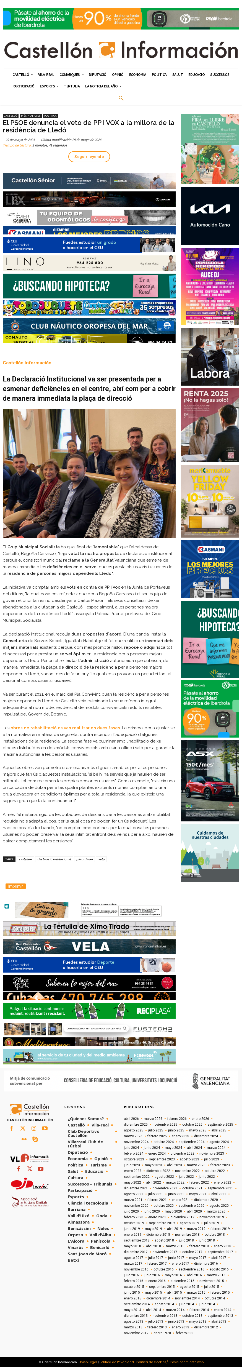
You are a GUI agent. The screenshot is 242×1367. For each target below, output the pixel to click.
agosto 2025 (133, 1130)
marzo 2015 (196, 1292)
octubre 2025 (192, 1124)
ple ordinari (84, 859)
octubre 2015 (134, 1286)
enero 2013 (180, 1327)
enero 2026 (200, 1118)
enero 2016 (157, 1281)
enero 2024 (157, 1153)
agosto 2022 (164, 1176)
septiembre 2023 (162, 1159)
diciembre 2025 (136, 1124)
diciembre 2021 (136, 1188)
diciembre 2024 (206, 1136)
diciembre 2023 (182, 1153)
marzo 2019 (196, 1228)
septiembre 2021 (220, 1188)
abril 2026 (131, 1118)
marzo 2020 (216, 1211)
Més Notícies (31, 116)
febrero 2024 (133, 1153)
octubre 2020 (163, 1205)
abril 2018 (153, 1246)
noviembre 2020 (136, 1205)
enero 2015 (132, 1298)
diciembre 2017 (136, 1252)
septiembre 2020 (191, 1205)
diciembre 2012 (206, 1327)
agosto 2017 (133, 1257)
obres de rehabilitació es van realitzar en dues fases (65, 727)
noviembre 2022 (187, 1171)
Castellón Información (27, 362)
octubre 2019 (134, 1223)
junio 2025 (176, 1130)
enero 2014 (222, 1310)
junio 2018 (207, 1240)
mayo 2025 (197, 1130)
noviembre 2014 (187, 1298)
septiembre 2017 (220, 1252)
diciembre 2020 (206, 1200)
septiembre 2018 (137, 1240)
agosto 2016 (219, 1269)
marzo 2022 (175, 1182)
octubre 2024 (163, 1142)
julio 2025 (155, 1130)
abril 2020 (194, 1211)
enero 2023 (132, 1171)
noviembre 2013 (165, 1315)
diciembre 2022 (158, 1171)
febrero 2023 (220, 1165)
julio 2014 (186, 1304)
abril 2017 (218, 1257)
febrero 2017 (157, 1263)
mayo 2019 (153, 1228)
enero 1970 (162, 1333)
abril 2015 (174, 1292)
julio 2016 (131, 1275)
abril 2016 (194, 1275)
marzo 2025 (133, 1136)
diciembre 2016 (206, 1263)
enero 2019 (132, 1234)
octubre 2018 (215, 1234)
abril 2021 (218, 1194)
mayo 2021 (197, 1194)
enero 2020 (157, 1217)
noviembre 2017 (165, 1252)
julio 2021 (155, 1194)
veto (101, 859)
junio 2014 (207, 1304)
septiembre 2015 (162, 1286)
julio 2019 (211, 1223)
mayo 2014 (132, 1310)
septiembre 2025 (220, 1124)
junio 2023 (132, 1165)
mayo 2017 (197, 1257)
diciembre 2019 (182, 1217)
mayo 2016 (173, 1275)
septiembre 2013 (220, 1315)
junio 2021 (176, 1194)
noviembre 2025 (165, 1124)
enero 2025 (180, 1136)
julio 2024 (131, 1147)
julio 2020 (131, 1211)
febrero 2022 (199, 1182)
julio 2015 (211, 1286)
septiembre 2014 (137, 1304)
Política (50, 116)
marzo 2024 (216, 1147)
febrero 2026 (177, 1118)
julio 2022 (186, 1176)
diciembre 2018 (158, 1234)
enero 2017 (180, 1263)
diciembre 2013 (136, 1315)
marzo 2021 (133, 1200)
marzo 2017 (133, 1263)
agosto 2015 (189, 1286)
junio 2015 (132, 1292)
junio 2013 (176, 1321)
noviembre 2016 (136, 1269)
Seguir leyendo (89, 156)
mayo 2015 (153, 1292)
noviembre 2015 (211, 1281)
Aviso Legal (88, 1362)
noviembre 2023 (211, 1153)
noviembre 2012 (136, 1333)
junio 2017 (176, 1257)
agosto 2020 (219, 1205)
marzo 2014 (175, 1310)
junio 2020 (152, 1211)
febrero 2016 (133, 1281)
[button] (121, 98)
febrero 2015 (220, 1292)
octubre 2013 (192, 1315)
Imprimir (15, 886)
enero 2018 (222, 1246)
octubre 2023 (134, 1159)
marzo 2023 (196, 1165)
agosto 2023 (189, 1159)
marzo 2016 (216, 1275)
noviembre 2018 (187, 1234)
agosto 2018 (164, 1240)
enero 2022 (222, 1182)
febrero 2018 (199, 1246)
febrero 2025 (157, 1136)
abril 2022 (153, 1182)
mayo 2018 (132, 1246)
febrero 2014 (199, 1310)
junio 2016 (152, 1275)
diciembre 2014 (158, 1298)
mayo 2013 (197, 1321)
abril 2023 (174, 1165)
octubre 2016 (163, 1269)
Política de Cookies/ (152, 1362)
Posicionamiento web (187, 1362)
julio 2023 (211, 1159)
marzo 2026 (153, 1118)
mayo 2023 (153, 1165)
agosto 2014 (164, 1304)
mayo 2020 (173, 1211)
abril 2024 (194, 1147)
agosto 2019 (189, 1223)
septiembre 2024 (191, 1142)
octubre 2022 (215, 1171)
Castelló (11, 116)
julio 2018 (186, 1240)
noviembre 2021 (165, 1188)
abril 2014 (153, 1310)
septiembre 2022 (137, 1176)
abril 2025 (218, 1130)
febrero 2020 (133, 1217)
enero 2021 (180, 1200)
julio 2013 (155, 1321)
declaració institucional (54, 859)
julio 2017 (155, 1257)
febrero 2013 (157, 1327)
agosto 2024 (219, 1142)
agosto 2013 (133, 1321)
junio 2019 (132, 1228)
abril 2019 (174, 1228)
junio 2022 (207, 1176)
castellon (25, 859)
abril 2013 (218, 1321)
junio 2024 (152, 1147)
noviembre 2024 (136, 1142)
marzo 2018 (175, 1246)
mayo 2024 (173, 1147)
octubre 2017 (192, 1252)
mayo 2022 (132, 1182)
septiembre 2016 (191, 1269)
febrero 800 (184, 1333)
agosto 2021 (133, 1194)
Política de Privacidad (117, 1362)
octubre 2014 (215, 1298)
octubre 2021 (192, 1188)
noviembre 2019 (211, 1217)
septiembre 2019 (162, 1223)
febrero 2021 (157, 1200)
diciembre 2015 (182, 1281)
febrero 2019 (220, 1228)
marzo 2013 (133, 1327)
